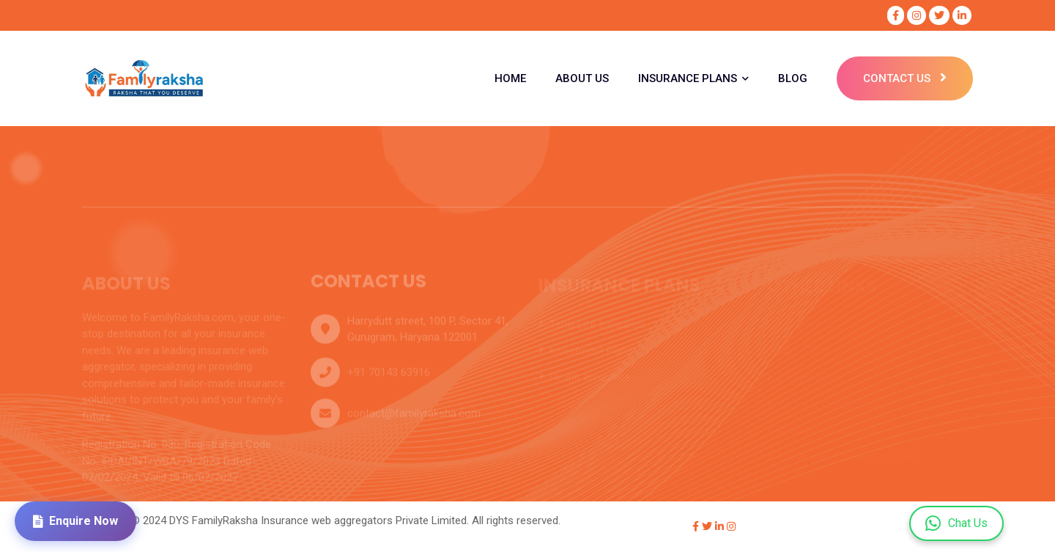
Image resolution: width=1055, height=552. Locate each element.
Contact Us (905, 78)
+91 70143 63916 (388, 376)
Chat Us (956, 523)
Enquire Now (75, 521)
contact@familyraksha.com (414, 417)
